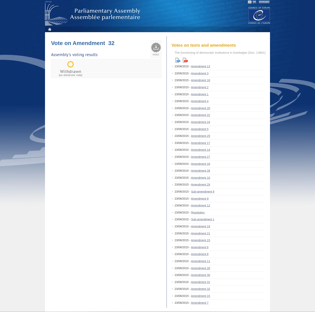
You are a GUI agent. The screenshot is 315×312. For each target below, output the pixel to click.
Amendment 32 (200, 288)
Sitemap (48, 2)
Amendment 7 (200, 302)
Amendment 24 (200, 122)
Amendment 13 (200, 66)
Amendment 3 (200, 73)
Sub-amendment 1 (202, 219)
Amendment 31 (200, 282)
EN (250, 2)
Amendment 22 (200, 115)
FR (254, 2)
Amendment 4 (200, 101)
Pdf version (185, 60)
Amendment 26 (200, 268)
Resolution (198, 212)
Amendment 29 (200, 184)
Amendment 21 (200, 233)
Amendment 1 (200, 94)
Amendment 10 (200, 177)
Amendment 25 (200, 136)
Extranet (264, 2)
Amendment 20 (200, 108)
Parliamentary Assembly (93, 14)
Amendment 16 (200, 80)
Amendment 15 (200, 296)
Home (49, 29)
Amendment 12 (200, 205)
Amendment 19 (200, 226)
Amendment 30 (200, 275)
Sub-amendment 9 (202, 191)
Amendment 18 (200, 163)
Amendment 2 (200, 87)
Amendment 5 (200, 129)
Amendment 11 (200, 261)
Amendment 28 (200, 170)
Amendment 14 (200, 149)
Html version (177, 60)
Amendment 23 (200, 240)
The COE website (259, 15)
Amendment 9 (200, 198)
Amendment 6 (200, 247)
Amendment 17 (200, 143)
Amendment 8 (200, 254)
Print (156, 54)
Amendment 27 (200, 156)
